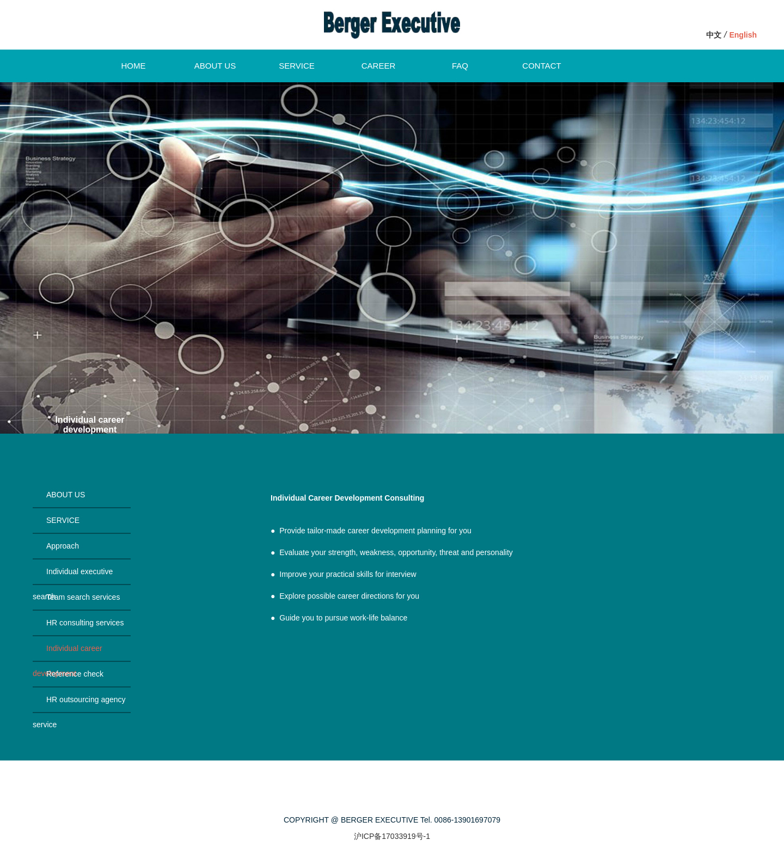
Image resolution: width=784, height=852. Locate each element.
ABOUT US (215, 65)
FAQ (460, 65)
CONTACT (541, 65)
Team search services (83, 597)
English (743, 35)
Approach (62, 545)
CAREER (379, 65)
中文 (713, 35)
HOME (133, 65)
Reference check (74, 674)
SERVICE (297, 65)
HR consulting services (85, 622)
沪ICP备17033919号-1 (392, 836)
